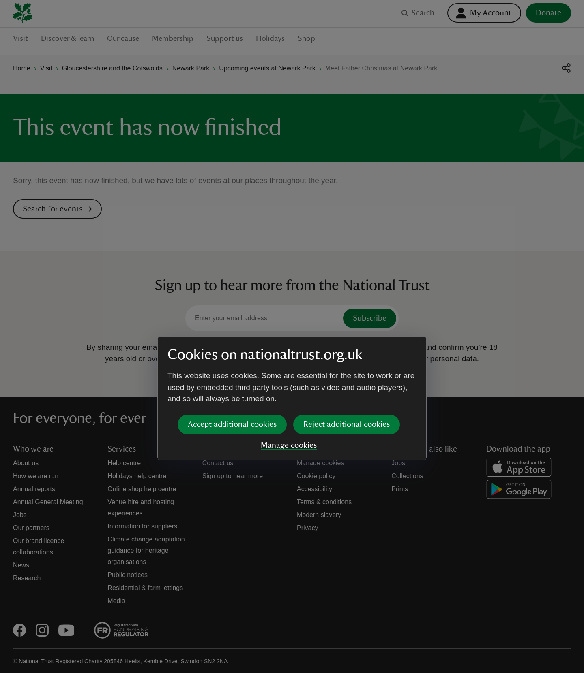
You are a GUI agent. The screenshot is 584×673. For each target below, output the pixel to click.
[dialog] (292, 336)
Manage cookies (289, 383)
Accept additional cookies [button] (232, 362)
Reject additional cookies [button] (346, 362)
